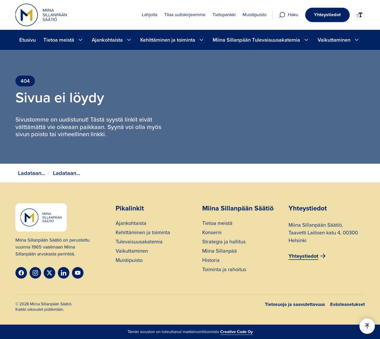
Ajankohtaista (131, 223)
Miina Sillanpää (219, 251)
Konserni (212, 233)
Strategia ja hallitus (224, 242)
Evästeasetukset (347, 304)
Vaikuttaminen (132, 251)
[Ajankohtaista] (80, 39)
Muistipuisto (129, 260)
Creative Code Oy (236, 332)
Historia (211, 260)
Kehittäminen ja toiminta (143, 233)
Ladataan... (31, 173)
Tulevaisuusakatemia (139, 242)
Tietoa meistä (217, 223)
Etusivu (27, 40)
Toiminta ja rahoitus (224, 270)
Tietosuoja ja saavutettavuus (295, 304)
